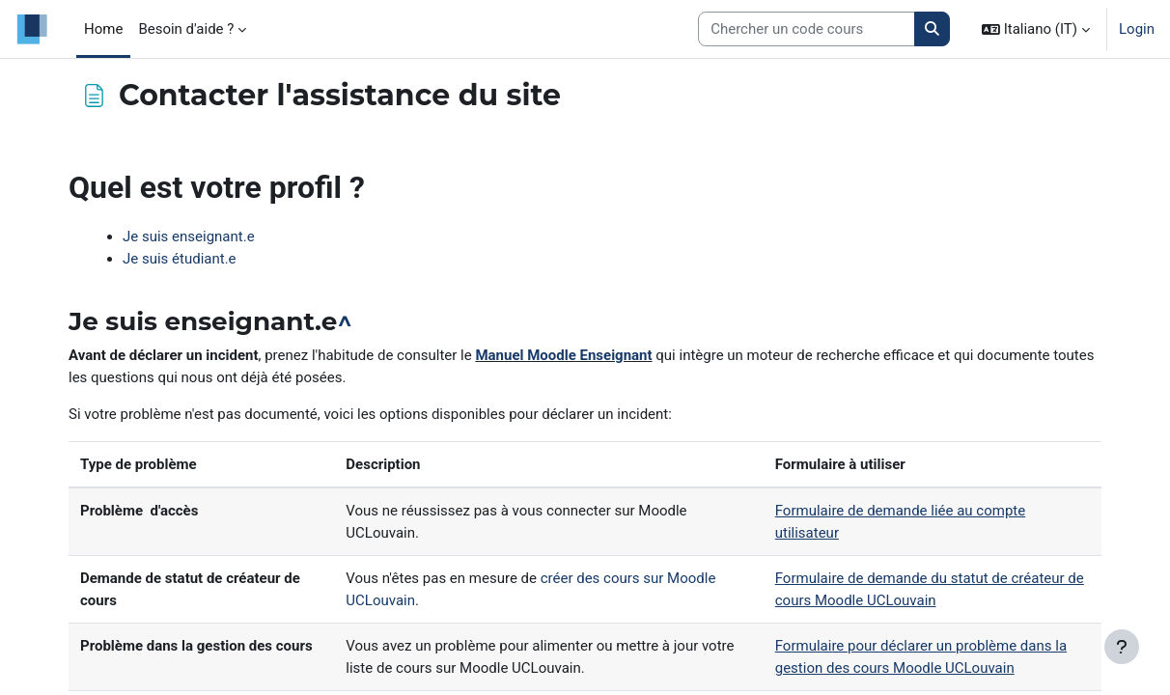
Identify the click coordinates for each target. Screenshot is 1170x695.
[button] (1035, 29)
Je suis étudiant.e (180, 258)
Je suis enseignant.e (189, 236)
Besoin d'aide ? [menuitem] (186, 29)
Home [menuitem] (103, 29)
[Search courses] (806, 29)
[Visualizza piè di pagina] (1121, 646)
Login (1137, 29)
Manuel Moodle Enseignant (563, 355)
